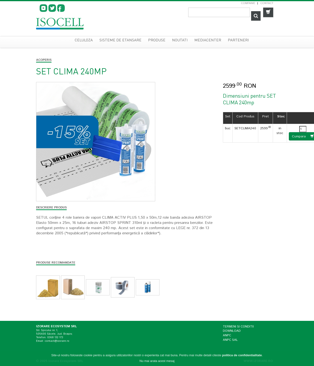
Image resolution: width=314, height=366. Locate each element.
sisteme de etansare (120, 40)
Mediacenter (207, 40)
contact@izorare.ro (57, 341)
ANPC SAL (230, 340)
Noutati (180, 40)
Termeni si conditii (238, 326)
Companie (248, 3)
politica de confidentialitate (242, 356)
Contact (266, 3)
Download (232, 331)
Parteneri (238, 40)
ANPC (227, 335)
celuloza (84, 40)
